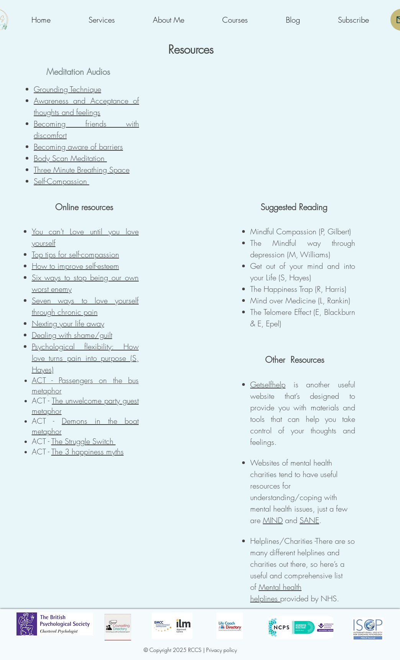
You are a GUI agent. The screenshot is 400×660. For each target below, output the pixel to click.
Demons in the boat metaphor (85, 426)
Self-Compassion (61, 181)
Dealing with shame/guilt (72, 335)
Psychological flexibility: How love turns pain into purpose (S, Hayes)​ (85, 358)
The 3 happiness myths (87, 451)
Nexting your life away (68, 323)
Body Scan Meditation (70, 158)
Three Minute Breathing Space (82, 170)
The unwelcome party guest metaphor (85, 405)
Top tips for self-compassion (75, 254)
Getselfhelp (267, 384)
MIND (273, 520)
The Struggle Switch (83, 441)
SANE (309, 520)
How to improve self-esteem (75, 266)
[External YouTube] (296, 120)
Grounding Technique (67, 89)
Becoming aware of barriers (78, 147)
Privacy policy (221, 649)
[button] (101, 20)
